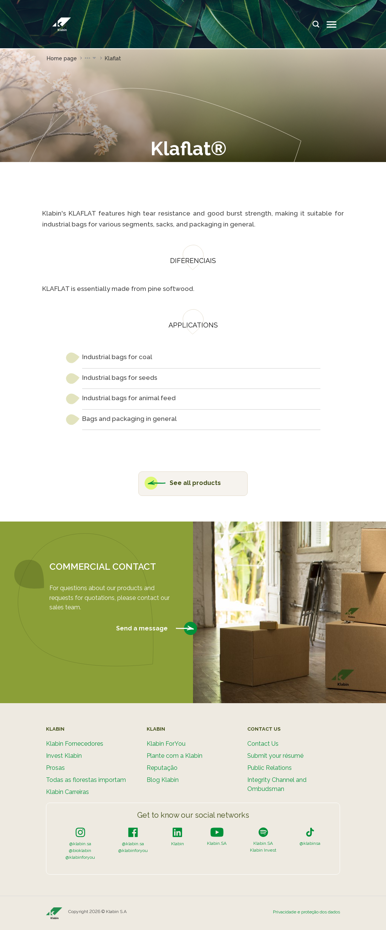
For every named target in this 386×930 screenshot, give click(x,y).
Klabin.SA (217, 843)
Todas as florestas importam (86, 779)
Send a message (156, 628)
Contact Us (263, 743)
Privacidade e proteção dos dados (306, 912)
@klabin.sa (80, 843)
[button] (91, 58)
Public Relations (269, 767)
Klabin (177, 843)
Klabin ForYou (166, 743)
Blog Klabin (163, 779)
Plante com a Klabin (174, 755)
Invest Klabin (64, 755)
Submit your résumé (275, 755)
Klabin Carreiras (67, 791)
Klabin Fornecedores (74, 743)
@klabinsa (310, 843)
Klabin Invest (263, 850)
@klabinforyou (80, 857)
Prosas (55, 767)
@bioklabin (80, 850)
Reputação (162, 767)
